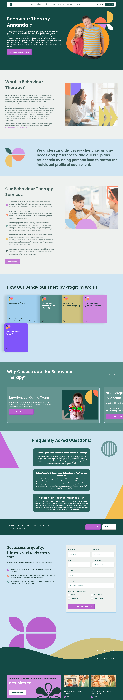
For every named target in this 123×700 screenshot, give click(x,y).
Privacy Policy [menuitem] (102, 686)
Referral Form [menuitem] (102, 667)
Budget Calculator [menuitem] (103, 675)
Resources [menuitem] (59, 4)
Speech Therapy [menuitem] (81, 664)
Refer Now (109, 470)
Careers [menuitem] (76, 4)
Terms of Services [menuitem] (103, 689)
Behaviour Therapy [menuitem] (82, 667)
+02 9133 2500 (20, 471)
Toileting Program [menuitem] (81, 672)
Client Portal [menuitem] (102, 662)
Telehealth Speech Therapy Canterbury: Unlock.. (73, 636)
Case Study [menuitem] (80, 694)
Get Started (91, 470)
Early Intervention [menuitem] (81, 669)
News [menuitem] (78, 689)
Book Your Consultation (20, 52)
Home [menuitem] (34, 4)
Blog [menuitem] (78, 686)
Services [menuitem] (46, 4)
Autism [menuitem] (78, 659)
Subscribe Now (18, 636)
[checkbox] (91, 540)
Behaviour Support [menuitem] (81, 677)
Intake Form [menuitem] (102, 664)
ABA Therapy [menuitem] (80, 662)
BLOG (65, 632)
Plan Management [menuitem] (81, 675)
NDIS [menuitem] (53, 4)
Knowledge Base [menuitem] (81, 697)
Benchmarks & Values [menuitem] (104, 672)
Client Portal (99, 4)
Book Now (109, 4)
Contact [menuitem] (69, 4)
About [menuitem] (39, 4)
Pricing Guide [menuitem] (102, 677)
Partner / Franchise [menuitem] (103, 669)
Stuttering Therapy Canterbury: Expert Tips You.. (101, 636)
